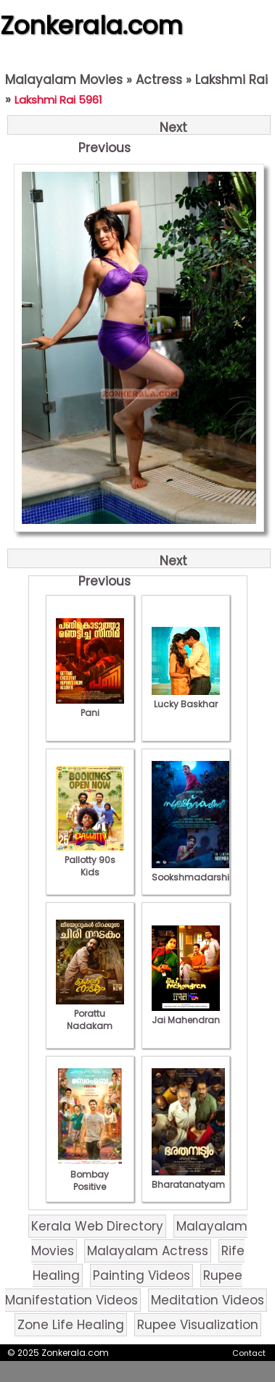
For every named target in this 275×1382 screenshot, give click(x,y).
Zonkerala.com (91, 25)
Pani (90, 706)
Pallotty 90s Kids (90, 859)
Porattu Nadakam (90, 1013)
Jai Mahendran (186, 1014)
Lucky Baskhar (186, 698)
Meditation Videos (207, 1300)
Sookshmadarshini (194, 871)
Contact (249, 1353)
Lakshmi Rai (231, 79)
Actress (159, 79)
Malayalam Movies (64, 79)
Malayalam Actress (147, 1251)
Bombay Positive (90, 1174)
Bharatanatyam (188, 1178)
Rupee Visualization (197, 1324)
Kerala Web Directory (97, 1226)
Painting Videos (141, 1275)
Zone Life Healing (70, 1324)
